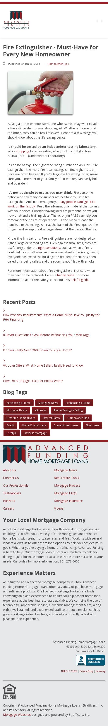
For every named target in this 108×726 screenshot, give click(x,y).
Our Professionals (15, 485)
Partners (9, 501)
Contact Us (11, 478)
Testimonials (12, 493)
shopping (22, 151)
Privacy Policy (86, 671)
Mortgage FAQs (65, 493)
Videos (58, 508)
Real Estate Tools (66, 478)
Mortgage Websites (17, 714)
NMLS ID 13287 (69, 671)
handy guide (65, 275)
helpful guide (80, 280)
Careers (8, 508)
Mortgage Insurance (68, 501)
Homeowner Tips (58, 63)
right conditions (49, 247)
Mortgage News (65, 470)
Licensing (100, 671)
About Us (9, 470)
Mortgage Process (67, 485)
